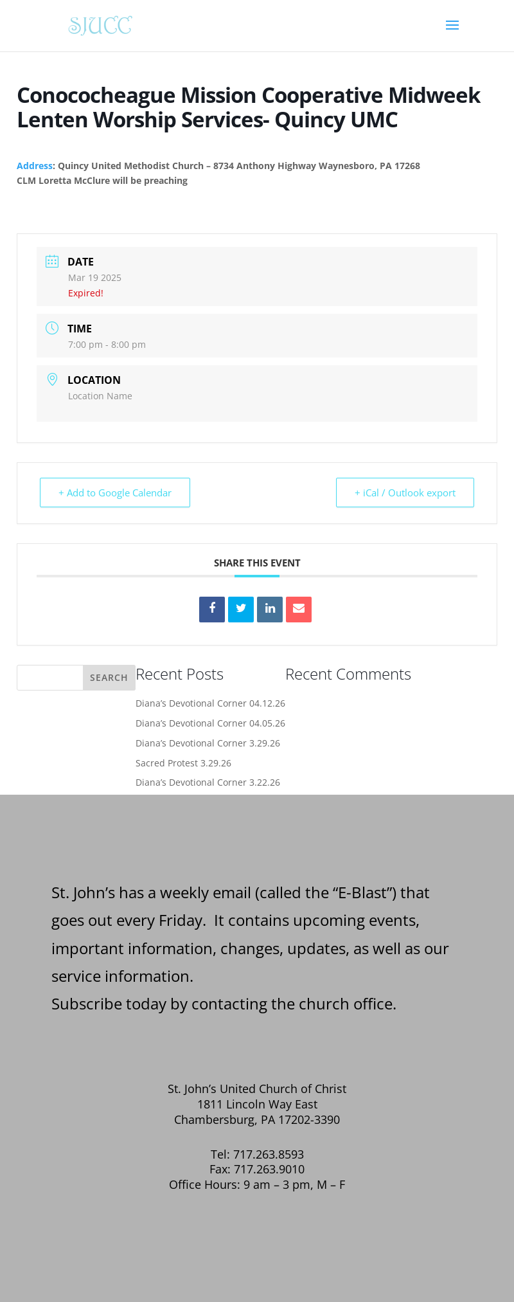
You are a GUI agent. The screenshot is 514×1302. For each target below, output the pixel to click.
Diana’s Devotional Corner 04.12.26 (210, 703)
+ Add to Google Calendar (115, 492)
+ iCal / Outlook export (405, 492)
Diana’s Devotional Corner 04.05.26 (210, 723)
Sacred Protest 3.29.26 (183, 763)
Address (35, 165)
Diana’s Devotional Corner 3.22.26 (208, 782)
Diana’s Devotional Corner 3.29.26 (208, 743)
